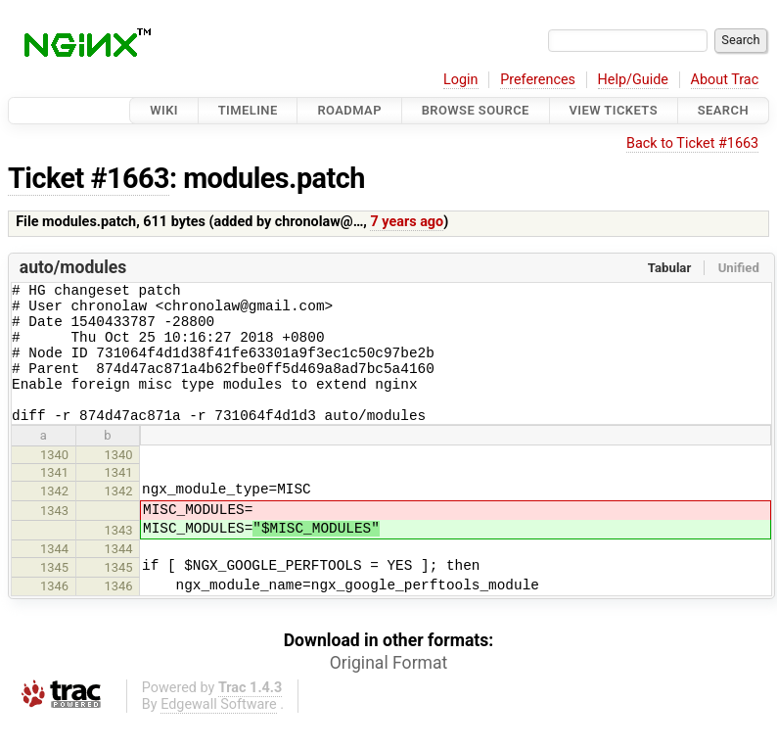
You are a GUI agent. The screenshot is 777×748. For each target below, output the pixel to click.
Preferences (537, 79)
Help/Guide (633, 79)
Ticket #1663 (88, 178)
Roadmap (349, 110)
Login (461, 79)
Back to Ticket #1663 (692, 143)
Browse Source (475, 110)
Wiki (164, 110)
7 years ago (406, 221)
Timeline (248, 110)
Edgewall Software (218, 731)
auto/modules (73, 267)
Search (723, 110)
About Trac (725, 79)
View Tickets (614, 110)
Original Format (389, 689)
